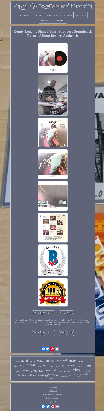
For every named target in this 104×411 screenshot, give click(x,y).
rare (26, 370)
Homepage (53, 387)
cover (18, 371)
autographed (48, 375)
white (81, 361)
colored (87, 371)
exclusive (63, 376)
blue (41, 371)
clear (39, 366)
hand (24, 360)
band (40, 360)
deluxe (17, 361)
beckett (22, 375)
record (51, 370)
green (58, 366)
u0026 (34, 371)
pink (15, 366)
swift (45, 365)
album (31, 365)
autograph (78, 375)
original (52, 378)
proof (32, 361)
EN (51, 402)
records (71, 365)
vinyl (77, 370)
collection (79, 366)
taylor (73, 360)
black (22, 366)
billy (63, 366)
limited (50, 360)
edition (32, 375)
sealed (87, 366)
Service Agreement (53, 398)
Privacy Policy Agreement (53, 394)
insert (52, 366)
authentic (88, 361)
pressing (67, 371)
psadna (60, 371)
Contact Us (53, 391)
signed (62, 360)
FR (55, 402)
